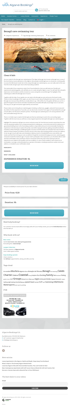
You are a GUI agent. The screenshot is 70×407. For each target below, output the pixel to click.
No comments (51, 35)
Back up (63, 180)
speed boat (29, 282)
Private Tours (54, 16)
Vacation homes (12, 16)
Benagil (28, 35)
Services (18, 20)
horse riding (28, 279)
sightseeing (11, 282)
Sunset (36, 282)
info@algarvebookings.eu (10, 340)
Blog (24, 20)
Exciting (43, 275)
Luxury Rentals (25, 16)
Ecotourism (35, 16)
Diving (29, 275)
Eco (38, 275)
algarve (22, 271)
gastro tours (6, 279)
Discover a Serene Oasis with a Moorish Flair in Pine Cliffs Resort (20, 370)
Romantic (58, 279)
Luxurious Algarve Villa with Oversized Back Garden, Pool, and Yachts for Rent (24, 366)
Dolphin (34, 275)
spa (24, 282)
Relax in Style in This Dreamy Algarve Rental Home (16, 363)
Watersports (40, 35)
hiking (23, 279)
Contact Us (31, 20)
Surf (44, 282)
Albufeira (15, 271)
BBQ (41, 271)
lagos (37, 279)
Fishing (63, 275)
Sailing (5, 282)
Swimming (33, 35)
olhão (41, 279)
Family (49, 274)
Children (15, 275)
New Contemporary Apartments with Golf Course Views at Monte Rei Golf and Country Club (28, 368)
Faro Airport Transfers (7, 20)
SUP (40, 282)
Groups (17, 278)
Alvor (26, 271)
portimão (47, 279)
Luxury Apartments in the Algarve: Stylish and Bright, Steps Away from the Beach (25, 361)
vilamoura (58, 281)
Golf (11, 279)
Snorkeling (19, 282)
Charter (7, 275)
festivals (59, 275)
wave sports (18, 285)
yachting (23, 285)
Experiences (43, 16)
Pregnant (53, 279)
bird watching (53, 271)
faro (54, 275)
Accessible (6, 271)
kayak (33, 279)
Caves (61, 271)
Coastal (23, 275)
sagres (63, 279)
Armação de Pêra (34, 271)
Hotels (3, 16)
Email (4, 381)
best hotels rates (12, 242)
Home (3, 24)
